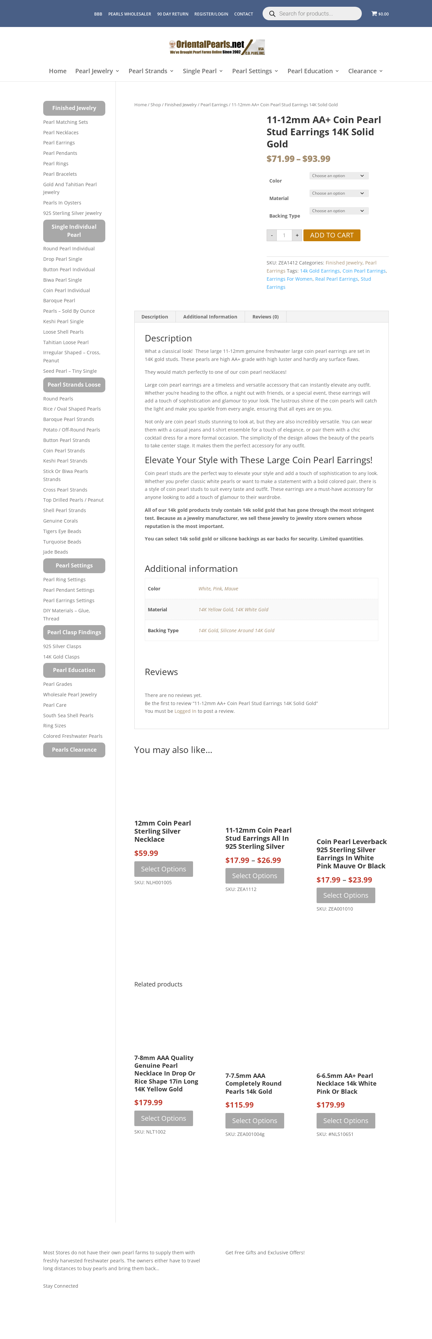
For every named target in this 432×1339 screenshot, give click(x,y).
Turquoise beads (62, 541)
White (204, 588)
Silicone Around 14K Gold (247, 630)
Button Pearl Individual (69, 269)
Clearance (362, 71)
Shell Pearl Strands (64, 510)
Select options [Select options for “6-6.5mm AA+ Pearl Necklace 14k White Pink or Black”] (346, 1120)
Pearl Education (310, 71)
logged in (185, 711)
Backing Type (284, 216)
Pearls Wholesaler (129, 14)
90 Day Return (172, 14)
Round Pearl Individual (69, 248)
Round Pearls (58, 398)
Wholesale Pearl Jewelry (70, 694)
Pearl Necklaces (61, 132)
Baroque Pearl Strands (68, 419)
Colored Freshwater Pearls (73, 736)
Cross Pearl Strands (65, 489)
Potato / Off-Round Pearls (71, 429)
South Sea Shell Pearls (68, 715)
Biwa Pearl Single (62, 280)
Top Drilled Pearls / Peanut (73, 500)
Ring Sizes (54, 725)
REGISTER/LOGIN (211, 14)
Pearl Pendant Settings (68, 590)
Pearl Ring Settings (64, 579)
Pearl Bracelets (60, 174)
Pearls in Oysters (62, 202)
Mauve (231, 588)
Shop (156, 105)
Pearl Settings (252, 71)
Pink (217, 588)
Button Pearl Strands (66, 440)
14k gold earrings (320, 271)
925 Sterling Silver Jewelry (72, 213)
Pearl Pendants (60, 153)
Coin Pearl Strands (64, 450)
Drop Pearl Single (62, 259)
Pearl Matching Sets (65, 122)
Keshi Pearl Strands (65, 460)
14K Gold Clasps (61, 656)
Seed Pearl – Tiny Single (70, 371)
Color (275, 180)
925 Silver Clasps (62, 646)
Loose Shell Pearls (63, 332)
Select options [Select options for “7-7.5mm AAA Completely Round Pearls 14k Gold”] (254, 1120)
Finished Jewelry (181, 105)
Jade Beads (55, 552)
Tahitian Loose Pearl (66, 342)
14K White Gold (251, 609)
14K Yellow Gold (215, 609)
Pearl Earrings (214, 105)
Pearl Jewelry (94, 71)
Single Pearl (200, 71)
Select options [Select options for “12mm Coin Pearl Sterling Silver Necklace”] (163, 868)
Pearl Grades (57, 684)
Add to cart (332, 235)
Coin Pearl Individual (66, 290)
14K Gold (208, 630)
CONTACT (243, 14)
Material (279, 198)
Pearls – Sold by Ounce (69, 311)
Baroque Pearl (59, 300)
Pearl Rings (56, 163)
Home (57, 71)
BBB (98, 14)
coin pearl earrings (364, 271)
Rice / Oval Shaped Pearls (72, 409)
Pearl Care (54, 705)
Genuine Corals (60, 521)
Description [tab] (154, 316)
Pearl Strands (148, 71)
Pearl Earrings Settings (68, 600)
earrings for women (290, 279)
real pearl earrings (336, 279)
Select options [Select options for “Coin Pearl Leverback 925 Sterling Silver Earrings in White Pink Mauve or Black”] (346, 895)
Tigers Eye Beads (62, 531)
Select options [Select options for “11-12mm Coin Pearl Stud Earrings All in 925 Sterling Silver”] (254, 875)
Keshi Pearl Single (63, 321)
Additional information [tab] (210, 316)
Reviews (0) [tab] (265, 316)
